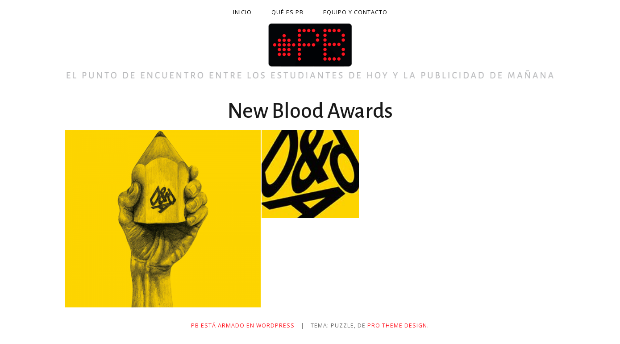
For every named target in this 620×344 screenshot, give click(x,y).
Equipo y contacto (355, 12)
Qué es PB (287, 12)
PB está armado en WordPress (243, 325)
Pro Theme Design (397, 325)
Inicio (242, 12)
